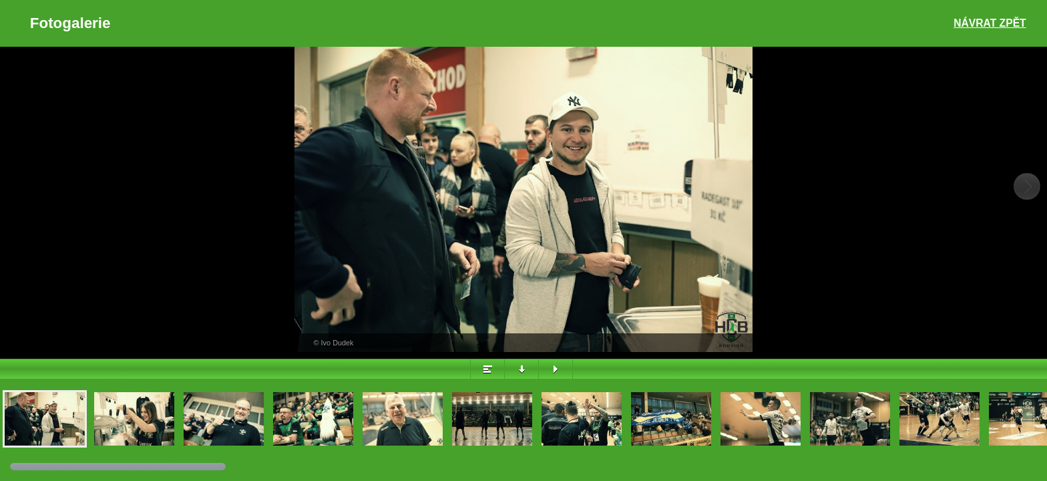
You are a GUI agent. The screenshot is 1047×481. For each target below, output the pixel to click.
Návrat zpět (990, 23)
